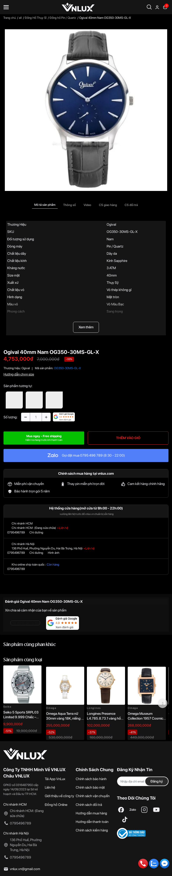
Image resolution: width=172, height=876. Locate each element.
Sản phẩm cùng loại (22, 660)
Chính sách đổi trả (89, 805)
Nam (110, 239)
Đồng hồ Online (56, 805)
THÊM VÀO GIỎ (128, 438)
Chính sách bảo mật (90, 787)
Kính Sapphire (117, 261)
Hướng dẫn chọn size (19, 374)
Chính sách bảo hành (91, 779)
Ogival (111, 224)
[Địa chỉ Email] (143, 781)
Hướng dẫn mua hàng (91, 813)
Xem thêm (86, 327)
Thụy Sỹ (113, 282)
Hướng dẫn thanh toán (92, 822)
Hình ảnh (53, 552)
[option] (86, 110)
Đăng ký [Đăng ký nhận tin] (156, 781)
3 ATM (111, 268)
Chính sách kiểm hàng (92, 830)
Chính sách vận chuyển (92, 796)
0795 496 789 (91, 455)
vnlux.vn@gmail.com (25, 869)
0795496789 (16, 532)
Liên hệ (50, 787)
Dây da (112, 253)
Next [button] (162, 703)
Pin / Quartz (115, 246)
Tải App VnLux (55, 779)
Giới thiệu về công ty (59, 796)
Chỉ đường (36, 532)
